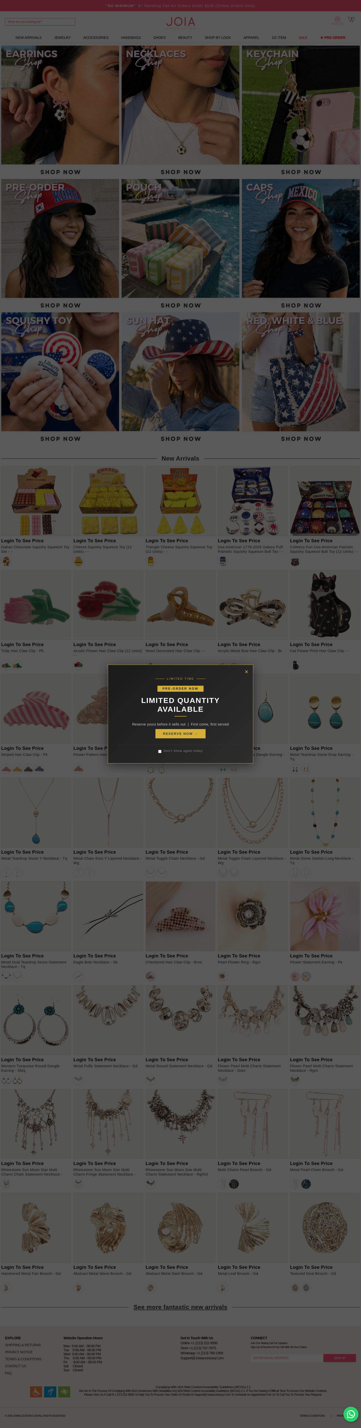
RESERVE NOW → (180, 734)
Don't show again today (180, 751)
